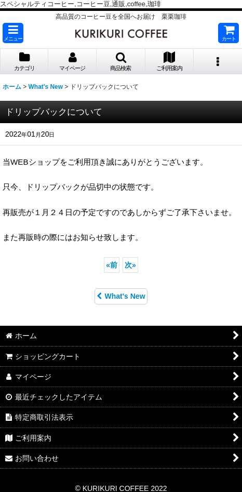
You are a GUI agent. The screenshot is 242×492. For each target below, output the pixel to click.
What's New (121, 296)
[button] (13, 33)
